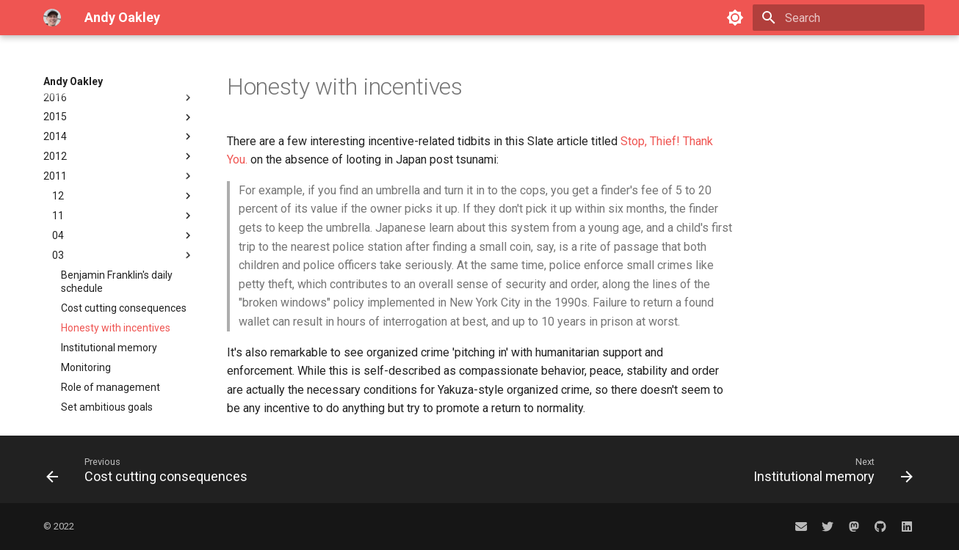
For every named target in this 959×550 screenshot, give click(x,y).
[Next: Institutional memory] (829, 469)
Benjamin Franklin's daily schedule (117, 206)
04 (123, 160)
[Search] (838, 17)
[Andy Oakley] (52, 17)
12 (123, 121)
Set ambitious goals (107, 332)
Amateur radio (119, 411)
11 (123, 140)
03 (123, 180)
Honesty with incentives (115, 253)
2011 (119, 101)
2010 (119, 352)
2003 (119, 371)
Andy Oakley (73, 81)
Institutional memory (109, 273)
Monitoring (86, 292)
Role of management (110, 312)
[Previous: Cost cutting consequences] (151, 469)
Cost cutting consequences (124, 233)
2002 (119, 391)
